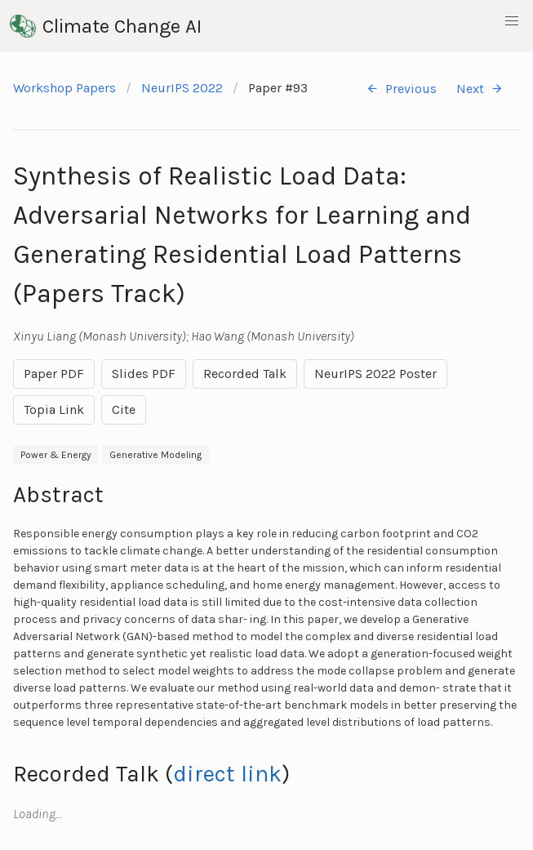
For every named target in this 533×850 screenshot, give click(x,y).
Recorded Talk (244, 373)
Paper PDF (54, 373)
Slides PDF (143, 373)
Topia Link (54, 409)
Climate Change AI (106, 26)
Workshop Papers (64, 88)
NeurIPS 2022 (182, 88)
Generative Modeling (155, 455)
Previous (401, 88)
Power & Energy (55, 455)
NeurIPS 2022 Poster (375, 373)
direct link (227, 773)
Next (480, 88)
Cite (123, 409)
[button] (512, 21)
